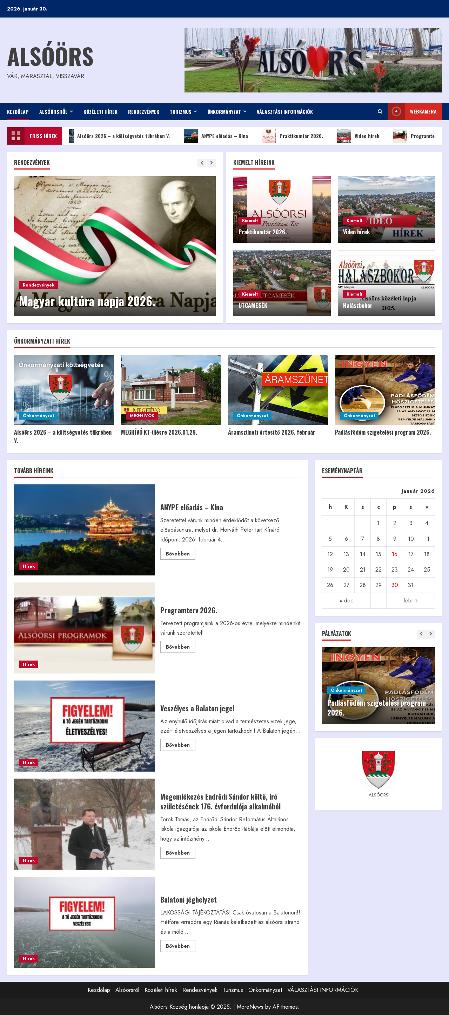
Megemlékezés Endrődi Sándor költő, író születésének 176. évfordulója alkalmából (84, 824)
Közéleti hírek (100, 111)
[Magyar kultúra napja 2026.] (115, 246)
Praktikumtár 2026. (296, 136)
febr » (410, 600)
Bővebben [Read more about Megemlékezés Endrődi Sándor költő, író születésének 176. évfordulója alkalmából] (180, 854)
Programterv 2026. (84, 628)
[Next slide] (211, 163)
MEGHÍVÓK (142, 416)
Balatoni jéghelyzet (84, 922)
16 (394, 554)
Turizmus (181, 111)
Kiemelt (250, 221)
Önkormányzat (224, 111)
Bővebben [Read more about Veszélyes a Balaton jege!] (180, 746)
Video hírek (362, 136)
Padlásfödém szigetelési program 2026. (383, 432)
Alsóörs (50, 55)
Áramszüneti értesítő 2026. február (271, 432)
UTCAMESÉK (253, 305)
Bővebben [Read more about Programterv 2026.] (180, 648)
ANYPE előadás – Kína (220, 136)
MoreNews (250, 1007)
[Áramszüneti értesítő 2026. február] (278, 390)
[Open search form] (380, 111)
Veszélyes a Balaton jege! (84, 726)
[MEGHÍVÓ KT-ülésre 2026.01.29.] (171, 390)
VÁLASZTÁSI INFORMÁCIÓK (285, 111)
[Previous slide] (201, 163)
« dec (346, 600)
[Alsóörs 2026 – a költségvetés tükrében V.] (64, 390)
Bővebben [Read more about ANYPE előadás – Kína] (180, 555)
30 (394, 585)
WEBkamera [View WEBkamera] (412, 111)
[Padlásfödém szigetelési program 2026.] (385, 390)
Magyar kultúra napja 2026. (87, 301)
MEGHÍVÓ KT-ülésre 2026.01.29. (159, 432)
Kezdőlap (18, 111)
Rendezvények (143, 111)
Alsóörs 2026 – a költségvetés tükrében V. (119, 136)
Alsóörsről (53, 111)
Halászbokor (358, 305)
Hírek (29, 566)
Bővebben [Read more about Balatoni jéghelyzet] (180, 947)
